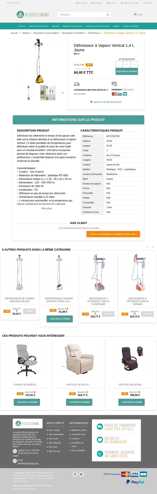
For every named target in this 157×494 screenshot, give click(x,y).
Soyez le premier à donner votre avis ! (113, 234)
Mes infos (53, 447)
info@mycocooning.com (28, 463)
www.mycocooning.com (23, 485)
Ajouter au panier (127, 71)
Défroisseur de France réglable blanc (19, 300)
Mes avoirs (53, 438)
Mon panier (112, 3)
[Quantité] (127, 64)
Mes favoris (97, 3)
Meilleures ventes (79, 430)
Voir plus (46, 208)
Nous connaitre (78, 450)
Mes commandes (56, 434)
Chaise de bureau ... (26, 384)
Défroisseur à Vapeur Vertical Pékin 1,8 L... (59, 300)
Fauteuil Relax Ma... (131, 384)
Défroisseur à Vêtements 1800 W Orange (138, 301)
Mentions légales (79, 455)
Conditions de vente (78, 444)
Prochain (63, 94)
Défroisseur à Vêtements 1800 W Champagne (98, 301)
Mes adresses (55, 443)
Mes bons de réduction (54, 453)
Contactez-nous (78, 434)
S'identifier (148, 3)
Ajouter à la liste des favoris (107, 102)
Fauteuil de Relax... (78, 384)
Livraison (75, 438)
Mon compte (81, 3)
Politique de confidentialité (78, 460)
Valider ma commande (130, 3)
